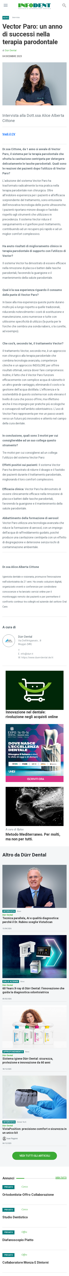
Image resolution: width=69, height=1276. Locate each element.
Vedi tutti (61, 1177)
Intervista (16, 17)
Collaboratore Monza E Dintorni (25, 1262)
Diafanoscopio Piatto (17, 1240)
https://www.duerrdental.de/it (37, 657)
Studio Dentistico (15, 1217)
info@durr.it (27, 653)
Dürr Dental (10, 50)
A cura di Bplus (15, 829)
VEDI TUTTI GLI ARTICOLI (34, 1155)
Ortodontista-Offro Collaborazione (28, 1195)
